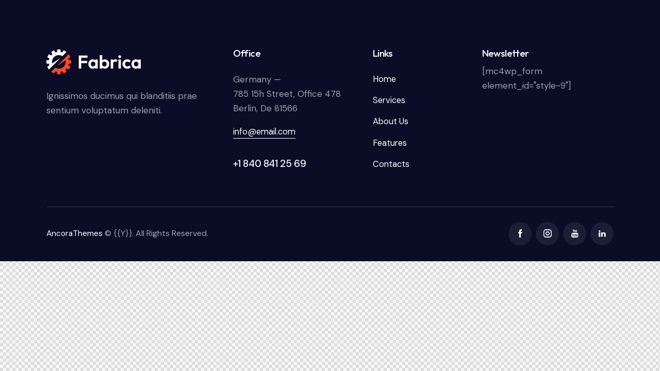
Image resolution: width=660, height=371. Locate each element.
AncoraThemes (75, 234)
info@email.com (266, 131)
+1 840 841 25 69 (269, 163)
